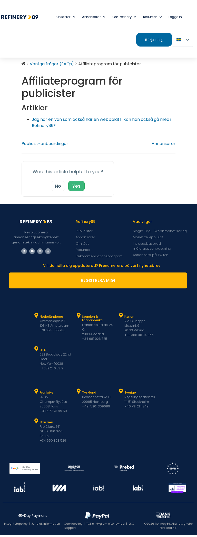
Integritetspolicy (15, 525)
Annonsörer (93, 17)
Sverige (130, 394)
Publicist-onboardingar (45, 145)
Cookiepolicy (73, 525)
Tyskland (89, 394)
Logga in (175, 16)
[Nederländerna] (36, 317)
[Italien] (121, 317)
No (58, 188)
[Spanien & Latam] (78, 317)
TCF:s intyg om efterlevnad (105, 525)
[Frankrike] (36, 393)
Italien (129, 318)
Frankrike (46, 394)
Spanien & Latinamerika (92, 320)
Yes (76, 188)
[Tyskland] (78, 393)
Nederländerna (51, 318)
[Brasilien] (36, 422)
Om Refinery (124, 17)
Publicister (65, 17)
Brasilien (46, 424)
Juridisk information (45, 525)
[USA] (36, 350)
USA (43, 352)
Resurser (152, 17)
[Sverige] (121, 393)
